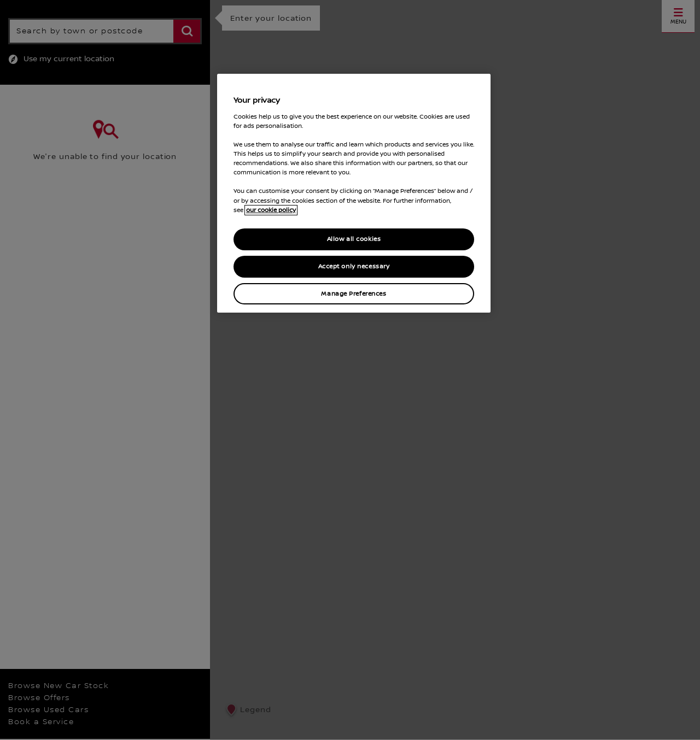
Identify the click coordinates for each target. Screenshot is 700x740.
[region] (354, 193)
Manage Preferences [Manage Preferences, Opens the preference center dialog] (353, 293)
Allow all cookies (354, 239)
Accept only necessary (354, 266)
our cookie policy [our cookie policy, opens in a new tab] (271, 210)
